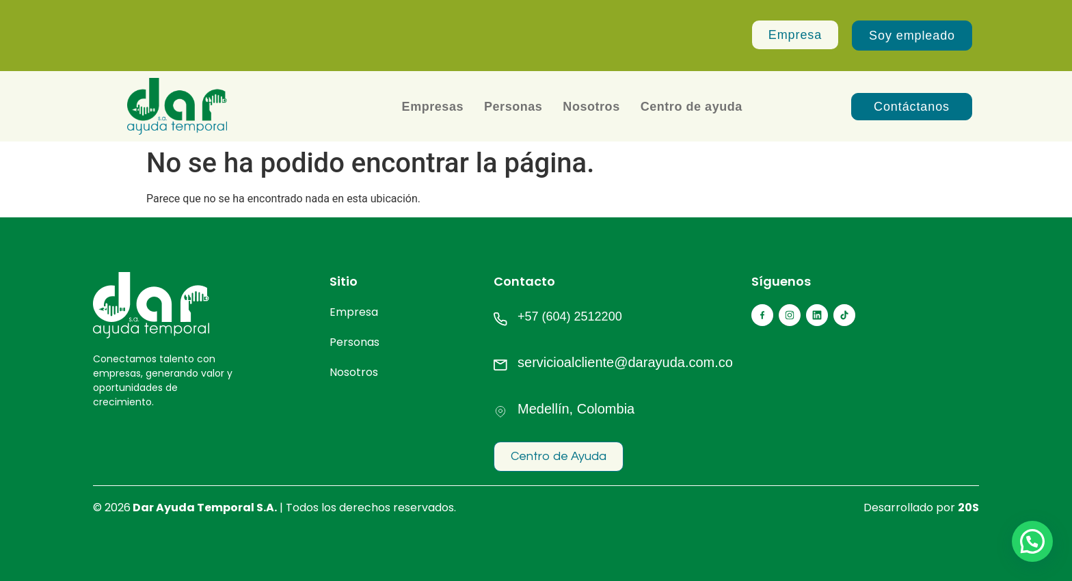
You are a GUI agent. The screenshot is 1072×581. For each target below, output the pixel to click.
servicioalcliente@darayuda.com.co (625, 362)
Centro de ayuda (691, 106)
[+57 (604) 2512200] (500, 319)
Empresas (433, 106)
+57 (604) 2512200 (570, 316)
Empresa (354, 312)
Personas (513, 106)
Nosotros (591, 106)
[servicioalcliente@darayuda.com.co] (500, 365)
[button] (1032, 541)
